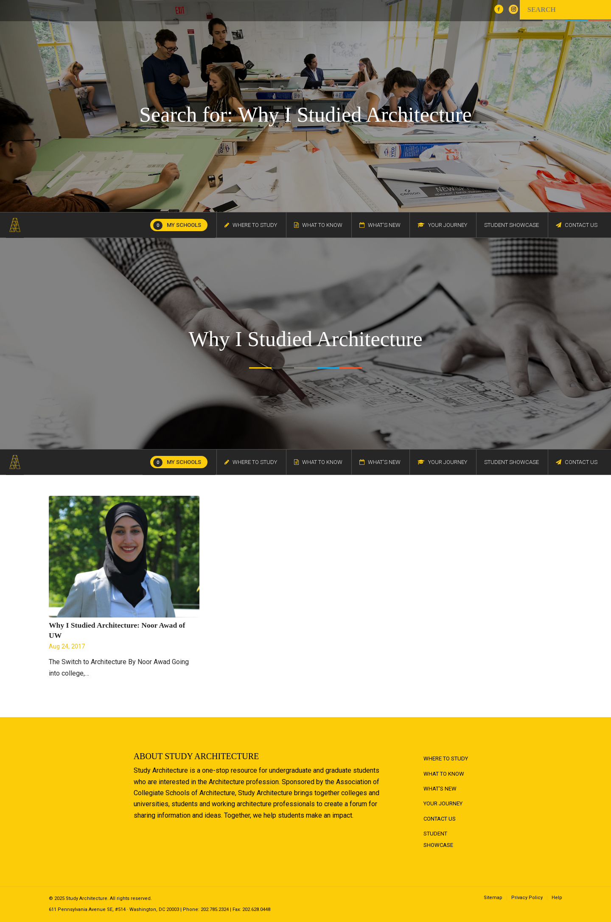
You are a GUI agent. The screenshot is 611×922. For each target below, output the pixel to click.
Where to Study (445, 758)
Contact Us (439, 819)
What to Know (443, 774)
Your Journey (442, 803)
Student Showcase (438, 839)
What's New (440, 788)
